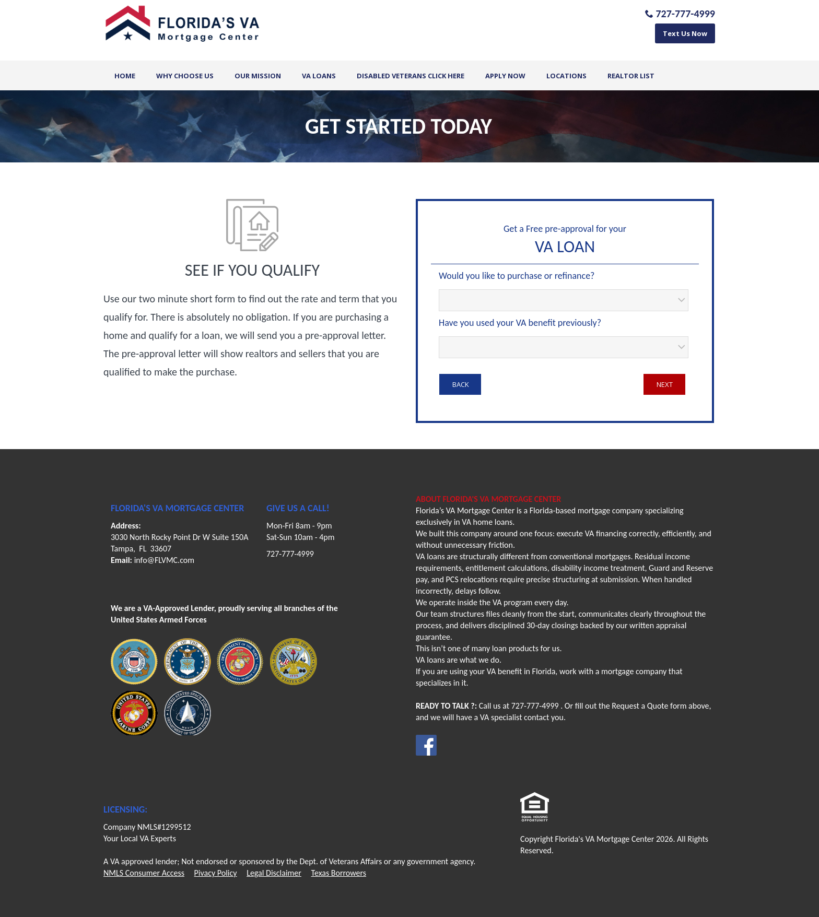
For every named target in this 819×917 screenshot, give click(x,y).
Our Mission (258, 75)
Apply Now (505, 75)
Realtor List (630, 75)
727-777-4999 (290, 554)
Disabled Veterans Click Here (410, 75)
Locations (566, 75)
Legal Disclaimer (274, 873)
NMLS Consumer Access (143, 873)
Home (124, 75)
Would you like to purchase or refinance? (516, 275)
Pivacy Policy (215, 873)
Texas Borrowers (339, 873)
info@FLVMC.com (164, 560)
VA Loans (319, 75)
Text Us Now (685, 33)
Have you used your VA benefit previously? (520, 322)
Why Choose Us (185, 75)
